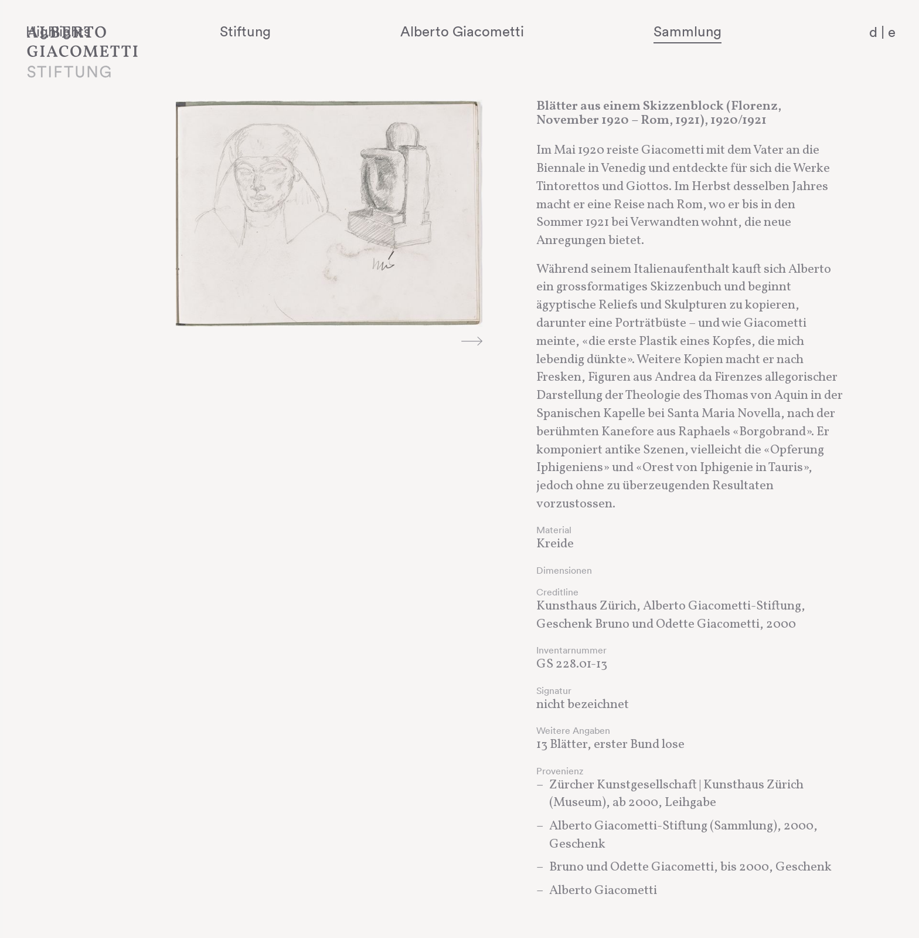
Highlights (208, 31)
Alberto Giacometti (532, 31)
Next (471, 340)
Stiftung (355, 31)
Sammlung (717, 31)
